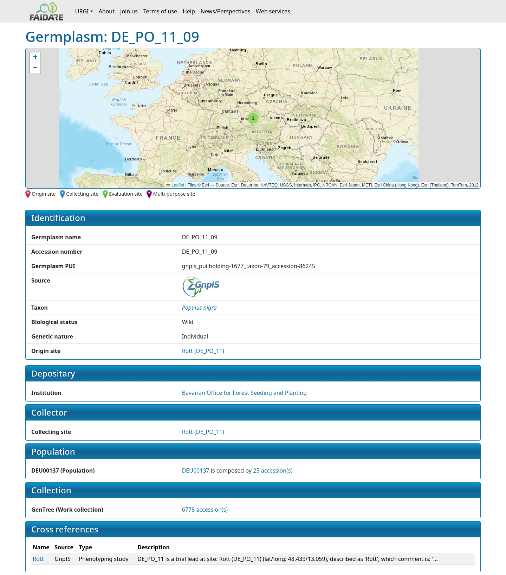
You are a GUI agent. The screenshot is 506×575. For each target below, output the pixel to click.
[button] (253, 118)
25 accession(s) (272, 470)
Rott (38, 559)
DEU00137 (195, 470)
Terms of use (160, 11)
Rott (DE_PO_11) (203, 351)
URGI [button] (82, 11)
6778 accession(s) (205, 509)
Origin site (44, 193)
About (107, 11)
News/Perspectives (225, 11)
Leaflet (175, 185)
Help (189, 11)
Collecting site (82, 193)
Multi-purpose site (174, 193)
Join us (129, 11)
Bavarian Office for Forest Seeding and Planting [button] (244, 393)
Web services (273, 11)
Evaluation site (126, 193)
